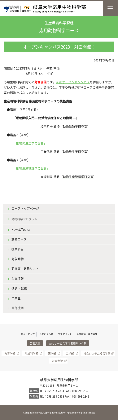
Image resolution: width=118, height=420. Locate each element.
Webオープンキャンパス (73, 82)
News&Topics (20, 229)
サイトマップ (28, 334)
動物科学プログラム (24, 219)
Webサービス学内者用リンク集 (67, 343)
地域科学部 (31, 353)
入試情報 (17, 278)
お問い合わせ (46, 334)
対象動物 (17, 259)
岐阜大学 (57, 361)
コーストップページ (25, 208)
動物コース (19, 239)
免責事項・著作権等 (86, 334)
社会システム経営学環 (97, 353)
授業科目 (17, 249)
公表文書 (35, 343)
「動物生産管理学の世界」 (31, 168)
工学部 (70, 353)
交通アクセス (65, 334)
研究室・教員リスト (25, 268)
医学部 (52, 353)
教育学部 (9, 353)
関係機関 (17, 308)
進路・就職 (19, 288)
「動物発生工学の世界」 (30, 143)
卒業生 (16, 298)
